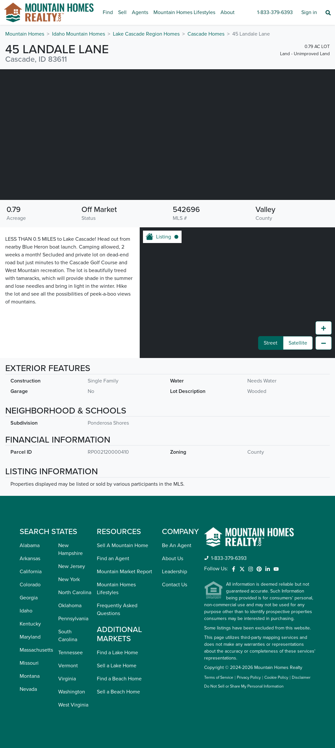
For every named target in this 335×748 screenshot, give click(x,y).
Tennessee (70, 652)
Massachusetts (36, 650)
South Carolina (67, 635)
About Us (172, 558)
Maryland (30, 637)
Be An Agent (176, 545)
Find (108, 12)
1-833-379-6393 (275, 12)
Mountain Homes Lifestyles (184, 12)
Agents (140, 12)
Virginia (67, 678)
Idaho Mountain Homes (78, 34)
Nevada (28, 689)
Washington (71, 692)
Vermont (68, 665)
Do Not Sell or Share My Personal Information (244, 686)
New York (69, 579)
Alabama (30, 545)
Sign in (309, 12)
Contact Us (174, 584)
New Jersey (71, 566)
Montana (30, 676)
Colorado (30, 584)
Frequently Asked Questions (117, 609)
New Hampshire (70, 549)
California (31, 571)
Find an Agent (113, 558)
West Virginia (73, 705)
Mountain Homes (24, 34)
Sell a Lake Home (116, 665)
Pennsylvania (73, 618)
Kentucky (30, 624)
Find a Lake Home (117, 652)
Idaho (26, 611)
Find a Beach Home (119, 678)
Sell (122, 12)
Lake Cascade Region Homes (146, 34)
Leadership (174, 571)
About (227, 12)
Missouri (29, 663)
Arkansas (30, 558)
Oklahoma (69, 605)
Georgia (29, 597)
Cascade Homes (205, 34)
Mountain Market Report (124, 571)
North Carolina (74, 592)
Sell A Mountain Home (122, 545)
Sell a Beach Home (118, 692)
